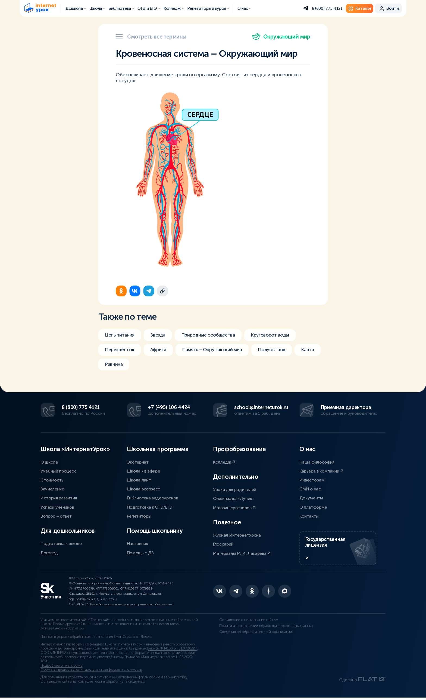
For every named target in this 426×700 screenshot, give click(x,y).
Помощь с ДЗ (140, 552)
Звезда (160, 341)
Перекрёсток (120, 356)
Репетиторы (139, 515)
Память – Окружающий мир (218, 356)
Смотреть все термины (151, 37)
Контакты (309, 515)
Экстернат (138, 461)
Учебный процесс (58, 470)
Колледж (224, 461)
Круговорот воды (278, 341)
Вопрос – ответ (56, 515)
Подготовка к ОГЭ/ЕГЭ (150, 506)
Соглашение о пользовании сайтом (242, 622)
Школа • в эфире (143, 470)
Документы (311, 497)
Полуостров (281, 356)
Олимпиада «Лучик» (234, 498)
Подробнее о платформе (61, 668)
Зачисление (52, 488)
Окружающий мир (281, 37)
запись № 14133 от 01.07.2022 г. (172, 651)
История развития (58, 497)
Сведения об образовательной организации (249, 638)
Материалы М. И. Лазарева (242, 552)
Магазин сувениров (234, 507)
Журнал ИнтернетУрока (237, 535)
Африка (161, 356)
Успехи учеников (57, 506)
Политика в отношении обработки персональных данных (254, 630)
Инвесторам (312, 479)
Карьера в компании (321, 470)
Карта (111, 371)
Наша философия (317, 461)
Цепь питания (120, 341)
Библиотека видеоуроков (152, 497)
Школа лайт (139, 479)
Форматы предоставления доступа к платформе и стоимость (91, 672)
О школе (49, 461)
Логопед (49, 552)
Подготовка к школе (61, 543)
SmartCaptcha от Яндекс (133, 639)
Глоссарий (223, 543)
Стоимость (52, 479)
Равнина (144, 371)
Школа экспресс (143, 488)
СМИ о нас (310, 488)
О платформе (313, 506)
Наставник (137, 543)
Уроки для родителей (234, 489)
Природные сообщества (213, 341)
